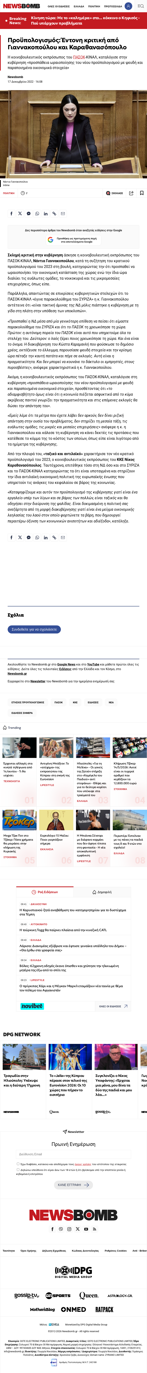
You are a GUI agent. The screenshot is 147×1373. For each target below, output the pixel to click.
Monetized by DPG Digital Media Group (86, 1324)
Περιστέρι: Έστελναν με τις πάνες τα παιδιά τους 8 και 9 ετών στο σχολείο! (128, 841)
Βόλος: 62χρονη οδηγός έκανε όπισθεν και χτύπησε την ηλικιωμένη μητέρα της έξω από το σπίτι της (69, 968)
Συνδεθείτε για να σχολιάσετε (34, 629)
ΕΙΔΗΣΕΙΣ (93, 702)
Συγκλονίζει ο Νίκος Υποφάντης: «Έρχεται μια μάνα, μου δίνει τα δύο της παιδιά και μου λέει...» (114, 1085)
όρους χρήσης (83, 1164)
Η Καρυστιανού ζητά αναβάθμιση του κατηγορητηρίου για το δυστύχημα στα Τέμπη (73, 912)
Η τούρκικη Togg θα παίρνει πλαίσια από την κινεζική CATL (63, 930)
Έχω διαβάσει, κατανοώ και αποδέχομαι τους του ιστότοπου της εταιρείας (73, 1164)
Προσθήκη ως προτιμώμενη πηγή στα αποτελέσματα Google (72, 240)
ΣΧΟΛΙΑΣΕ (114, 193)
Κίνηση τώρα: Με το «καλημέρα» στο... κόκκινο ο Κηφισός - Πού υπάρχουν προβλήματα (85, 20)
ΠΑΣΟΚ (79, 57)
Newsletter (37, 681)
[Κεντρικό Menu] (141, 6)
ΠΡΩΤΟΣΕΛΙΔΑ (113, 6)
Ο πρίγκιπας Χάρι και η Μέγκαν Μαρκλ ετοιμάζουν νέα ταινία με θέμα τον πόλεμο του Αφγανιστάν (71, 988)
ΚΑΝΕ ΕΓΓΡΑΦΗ (73, 1185)
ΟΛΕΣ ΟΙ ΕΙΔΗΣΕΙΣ (59, 6)
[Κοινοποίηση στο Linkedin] (46, 213)
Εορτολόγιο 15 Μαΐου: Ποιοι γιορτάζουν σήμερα (54, 839)
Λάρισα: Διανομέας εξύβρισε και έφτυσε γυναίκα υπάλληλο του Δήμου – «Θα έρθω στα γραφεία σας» (73, 948)
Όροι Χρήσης (28, 1250)
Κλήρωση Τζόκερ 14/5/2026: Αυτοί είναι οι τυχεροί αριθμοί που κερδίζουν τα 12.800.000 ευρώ (125, 773)
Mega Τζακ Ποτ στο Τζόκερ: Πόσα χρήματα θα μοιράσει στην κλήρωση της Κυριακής (18, 843)
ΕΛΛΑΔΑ (79, 6)
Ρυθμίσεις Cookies (116, 1250)
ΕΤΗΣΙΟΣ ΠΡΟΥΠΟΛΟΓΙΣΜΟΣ (27, 702)
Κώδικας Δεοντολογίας (85, 1250)
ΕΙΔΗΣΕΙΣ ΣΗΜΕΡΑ (22, 713)
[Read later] (142, 193)
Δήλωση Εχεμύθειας (54, 1250)
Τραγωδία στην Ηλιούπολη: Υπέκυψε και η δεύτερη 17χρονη (22, 1080)
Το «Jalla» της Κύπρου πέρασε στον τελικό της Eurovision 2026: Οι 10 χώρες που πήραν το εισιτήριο (68, 1085)
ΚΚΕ (75, 702)
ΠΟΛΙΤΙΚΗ (94, 6)
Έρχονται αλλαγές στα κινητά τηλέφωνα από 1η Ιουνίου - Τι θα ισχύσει (17, 769)
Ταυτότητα (9, 1250)
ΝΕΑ (111, 702)
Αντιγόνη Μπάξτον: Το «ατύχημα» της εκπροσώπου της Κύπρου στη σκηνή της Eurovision (54, 771)
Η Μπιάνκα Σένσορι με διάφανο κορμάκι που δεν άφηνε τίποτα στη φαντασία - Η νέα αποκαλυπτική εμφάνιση (91, 845)
